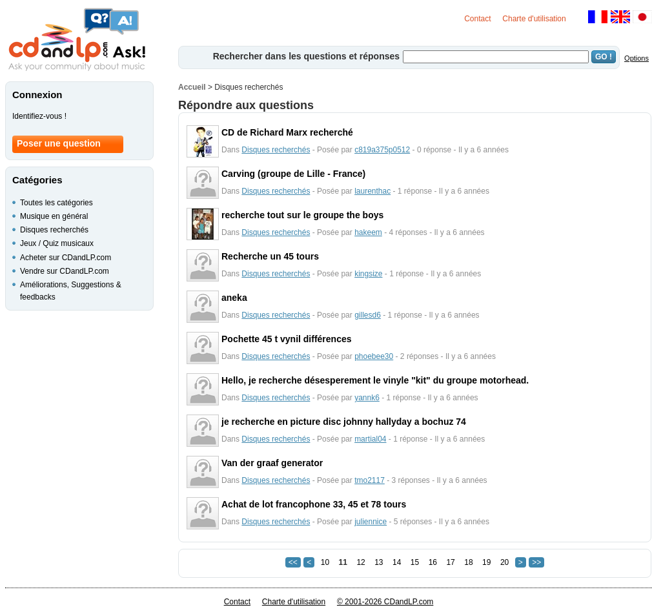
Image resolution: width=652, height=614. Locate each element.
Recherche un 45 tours (270, 256)
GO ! (603, 56)
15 (415, 562)
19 (486, 562)
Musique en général (54, 216)
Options (636, 58)
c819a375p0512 (382, 149)
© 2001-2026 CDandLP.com (385, 601)
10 (325, 562)
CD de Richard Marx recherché (287, 132)
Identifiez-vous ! (39, 116)
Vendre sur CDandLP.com (64, 271)
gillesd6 (367, 315)
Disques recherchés (275, 149)
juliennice (370, 521)
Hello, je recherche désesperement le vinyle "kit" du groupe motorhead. (375, 380)
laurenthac (372, 191)
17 (450, 562)
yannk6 (367, 397)
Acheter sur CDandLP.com (65, 257)
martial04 (370, 439)
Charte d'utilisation (533, 18)
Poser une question (59, 143)
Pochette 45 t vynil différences (286, 339)
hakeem (368, 232)
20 (504, 562)
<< (293, 562)
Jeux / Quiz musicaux (57, 243)
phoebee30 (373, 356)
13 (378, 562)
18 (468, 562)
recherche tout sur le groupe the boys (302, 215)
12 (360, 562)
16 (433, 562)
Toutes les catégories (56, 202)
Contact (477, 18)
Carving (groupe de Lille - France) (293, 174)
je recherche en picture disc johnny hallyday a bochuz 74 (343, 421)
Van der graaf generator (272, 463)
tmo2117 (369, 480)
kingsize (368, 273)
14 (396, 562)
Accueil (192, 87)
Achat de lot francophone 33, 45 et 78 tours (313, 504)
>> (536, 562)
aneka (234, 297)
